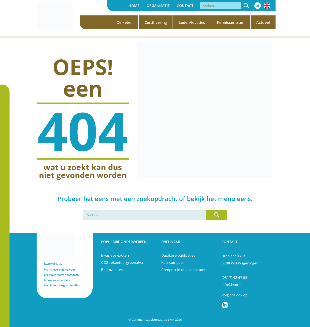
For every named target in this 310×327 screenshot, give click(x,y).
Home (134, 5)
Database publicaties (178, 255)
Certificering (155, 22)
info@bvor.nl (232, 284)
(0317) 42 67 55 (234, 277)
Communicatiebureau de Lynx (153, 319)
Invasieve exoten (115, 255)
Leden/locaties (192, 22)
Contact (185, 5)
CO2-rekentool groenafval (122, 262)
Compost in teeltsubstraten (183, 269)
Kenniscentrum (230, 22)
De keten (125, 22)
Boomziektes (112, 269)
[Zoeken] (246, 5)
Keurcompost (172, 262)
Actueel (263, 22)
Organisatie (158, 5)
